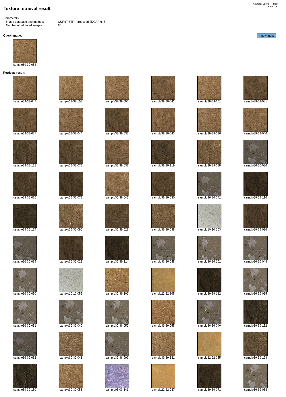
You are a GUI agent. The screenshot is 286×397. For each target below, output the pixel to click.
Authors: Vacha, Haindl (265, 3)
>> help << (272, 6)
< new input (266, 35)
